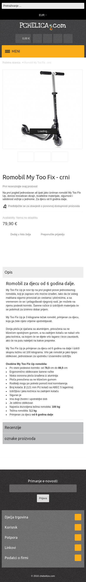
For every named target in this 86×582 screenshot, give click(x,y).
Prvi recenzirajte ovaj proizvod (20, 186)
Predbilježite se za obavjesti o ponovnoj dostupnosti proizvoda (44, 206)
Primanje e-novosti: (43, 481)
